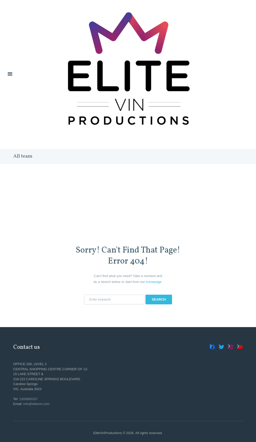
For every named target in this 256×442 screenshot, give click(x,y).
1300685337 (28, 399)
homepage (154, 282)
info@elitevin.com (36, 404)
